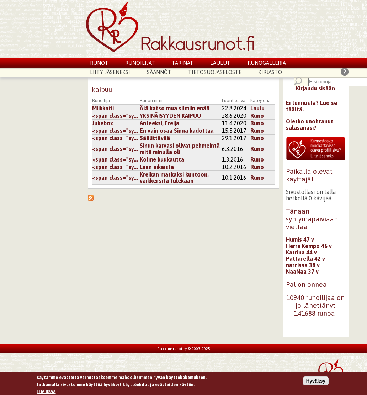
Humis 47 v (300, 239)
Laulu (257, 108)
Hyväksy (315, 382)
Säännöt (159, 72)
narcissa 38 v (303, 265)
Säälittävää (155, 138)
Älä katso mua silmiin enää (174, 108)
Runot (99, 63)
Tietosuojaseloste (214, 72)
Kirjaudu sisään (315, 88)
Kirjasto (270, 72)
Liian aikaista (157, 167)
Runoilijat (140, 63)
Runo (257, 115)
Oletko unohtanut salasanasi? (309, 124)
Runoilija (101, 100)
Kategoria (260, 100)
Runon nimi (151, 100)
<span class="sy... (115, 115)
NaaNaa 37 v (302, 271)
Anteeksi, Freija (159, 123)
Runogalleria (267, 63)
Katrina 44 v (301, 252)
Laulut (220, 63)
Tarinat (182, 63)
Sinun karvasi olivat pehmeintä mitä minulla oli (180, 148)
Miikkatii (103, 108)
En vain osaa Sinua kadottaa (177, 130)
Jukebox (102, 123)
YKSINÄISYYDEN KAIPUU (170, 115)
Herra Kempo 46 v (309, 246)
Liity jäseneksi (110, 72)
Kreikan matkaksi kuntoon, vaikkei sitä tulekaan (174, 177)
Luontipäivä (233, 100)
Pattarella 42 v (305, 259)
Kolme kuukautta (162, 159)
